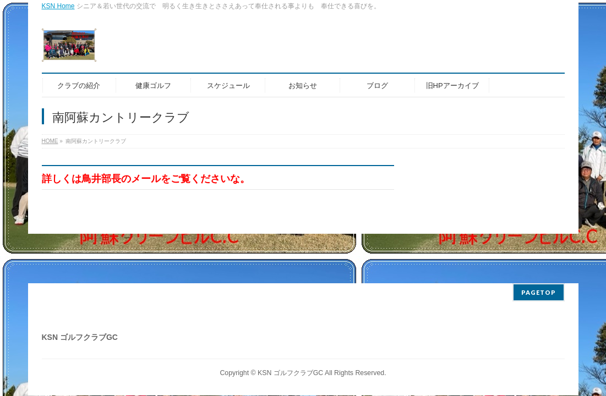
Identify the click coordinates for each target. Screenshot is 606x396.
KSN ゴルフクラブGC (290, 373)
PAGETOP (538, 292)
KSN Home (58, 6)
